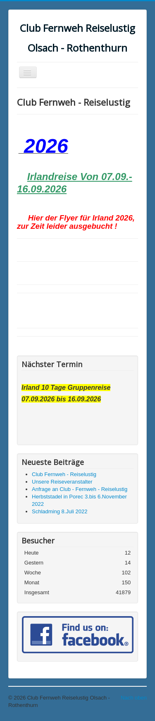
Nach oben (134, 698)
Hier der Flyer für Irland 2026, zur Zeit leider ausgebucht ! (76, 221)
